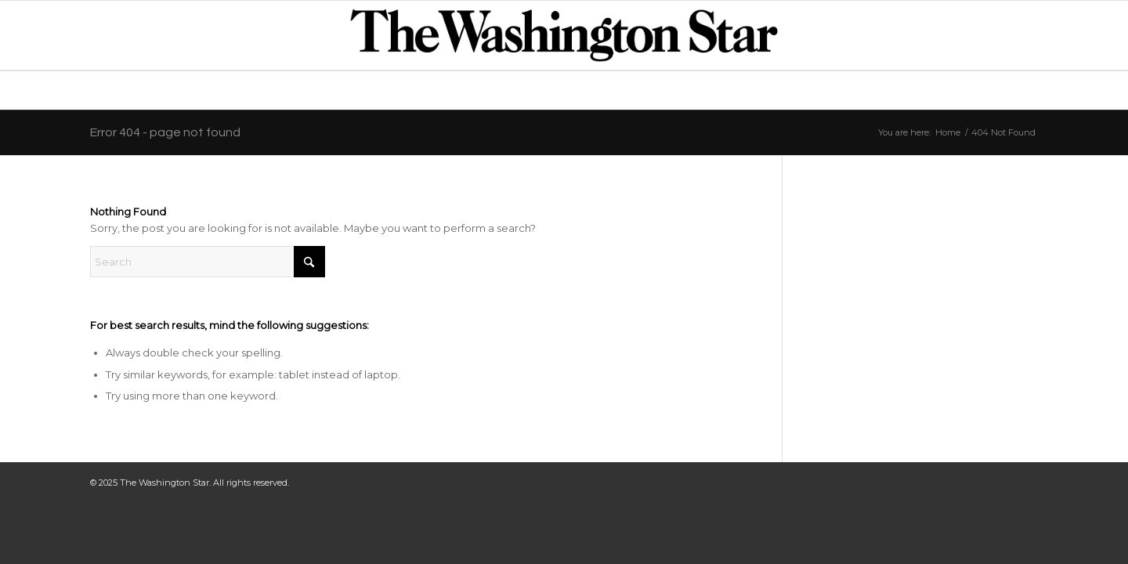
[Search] (207, 261)
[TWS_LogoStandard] (564, 35)
